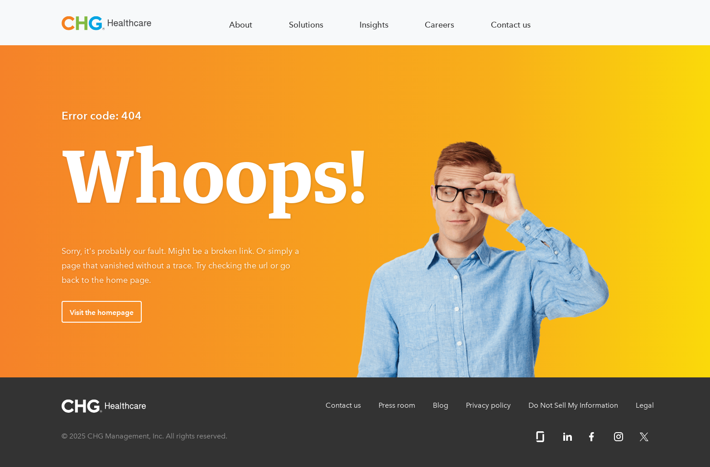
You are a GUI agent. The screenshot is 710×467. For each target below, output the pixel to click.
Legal (645, 405)
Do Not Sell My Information (573, 405)
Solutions (306, 24)
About (240, 24)
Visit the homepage (102, 312)
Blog (440, 405)
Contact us (511, 24)
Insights (374, 24)
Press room (397, 405)
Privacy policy (488, 405)
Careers (439, 24)
